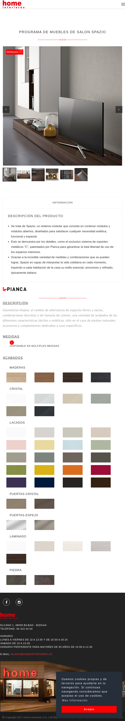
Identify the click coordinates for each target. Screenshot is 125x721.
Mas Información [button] (75, 700)
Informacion (62, 202)
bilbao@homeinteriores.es (31, 654)
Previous (6, 109)
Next (119, 109)
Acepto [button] (89, 709)
